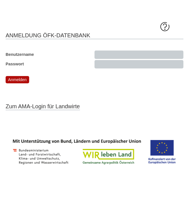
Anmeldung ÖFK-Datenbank (48, 35)
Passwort (15, 64)
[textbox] (139, 54)
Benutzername (20, 54)
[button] (17, 79)
